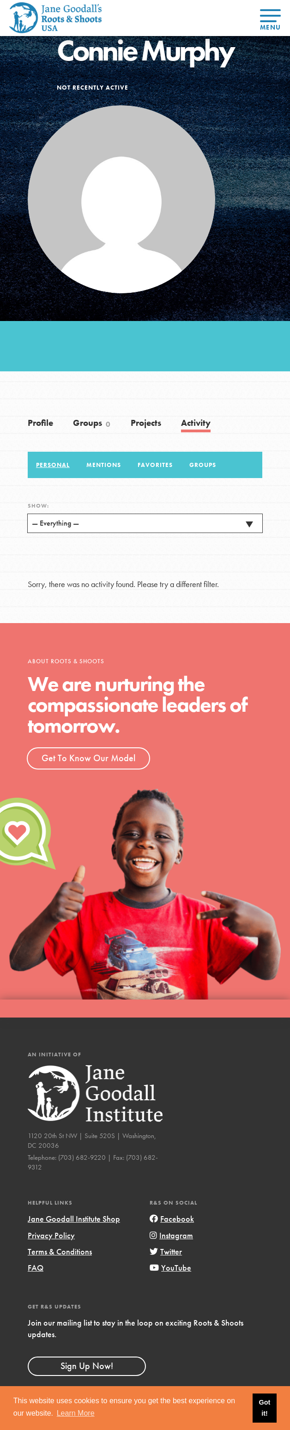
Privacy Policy (51, 1235)
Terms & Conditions (60, 1251)
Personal (53, 465)
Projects (146, 423)
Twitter (166, 1251)
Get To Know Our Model (88, 758)
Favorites (155, 465)
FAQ (35, 1267)
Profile (40, 423)
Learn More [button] (76, 1413)
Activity (196, 423)
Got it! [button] (265, 1408)
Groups (92, 423)
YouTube (170, 1267)
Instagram (171, 1235)
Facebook (172, 1218)
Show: (38, 505)
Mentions (103, 465)
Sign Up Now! (86, 1366)
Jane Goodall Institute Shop (74, 1218)
